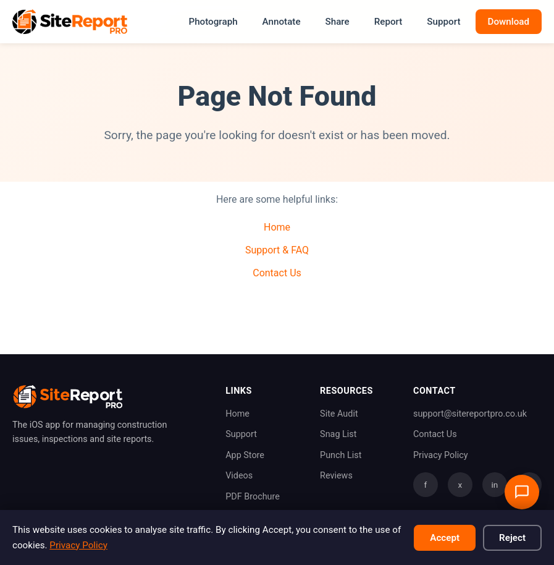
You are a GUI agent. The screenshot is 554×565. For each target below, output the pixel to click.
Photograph (212, 21)
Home (277, 227)
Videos (239, 475)
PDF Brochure (252, 496)
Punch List (340, 455)
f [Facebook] (425, 485)
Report (388, 21)
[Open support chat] (522, 492)
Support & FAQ (277, 250)
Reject (512, 537)
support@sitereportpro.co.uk (470, 414)
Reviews (336, 475)
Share (337, 21)
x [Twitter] (460, 485)
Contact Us (277, 273)
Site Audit (339, 414)
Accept (445, 537)
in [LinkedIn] (495, 485)
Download (509, 21)
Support (443, 21)
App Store (244, 455)
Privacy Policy (440, 455)
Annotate (281, 21)
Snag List (338, 434)
